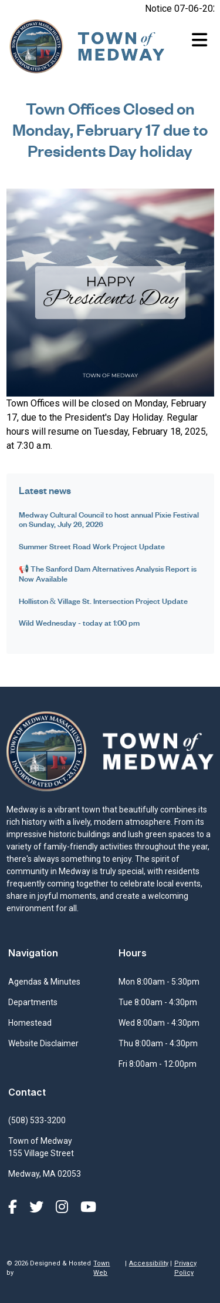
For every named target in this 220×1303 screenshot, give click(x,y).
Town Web (101, 1268)
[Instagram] (64, 1207)
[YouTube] (88, 1207)
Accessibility (148, 1263)
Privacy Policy (185, 1268)
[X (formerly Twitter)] (38, 1207)
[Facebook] (14, 1207)
